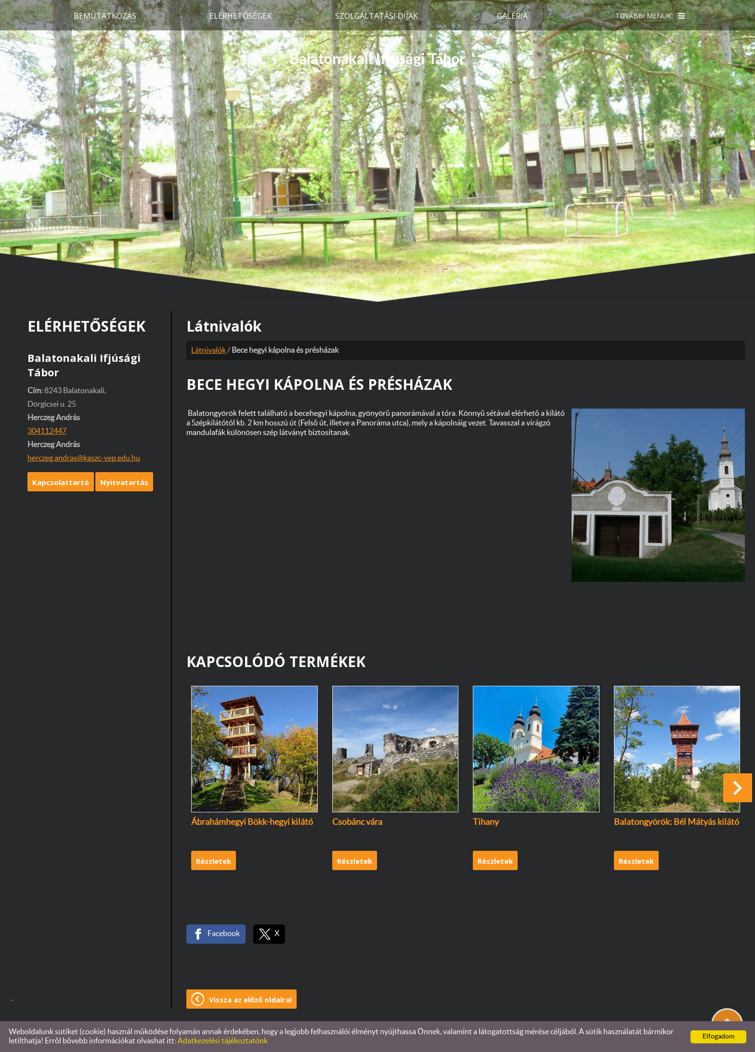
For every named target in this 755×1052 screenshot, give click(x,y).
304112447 (46, 431)
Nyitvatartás (124, 482)
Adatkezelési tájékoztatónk (223, 1041)
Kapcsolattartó (60, 482)
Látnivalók (208, 350)
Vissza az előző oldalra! (250, 999)
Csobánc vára (357, 822)
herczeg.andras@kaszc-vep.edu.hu (83, 458)
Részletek (213, 861)
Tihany (486, 822)
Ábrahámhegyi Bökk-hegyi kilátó (252, 822)
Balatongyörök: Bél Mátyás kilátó (676, 822)
